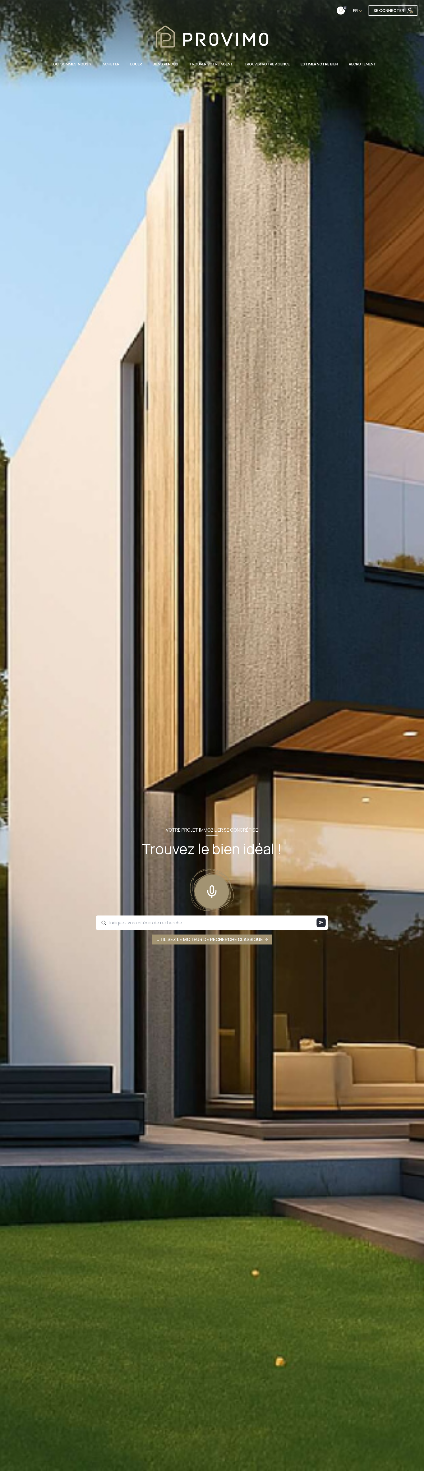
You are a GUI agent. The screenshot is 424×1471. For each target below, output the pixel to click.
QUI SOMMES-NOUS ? (72, 64)
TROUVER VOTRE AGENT (211, 64)
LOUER (136, 64)
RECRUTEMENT (362, 64)
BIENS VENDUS (165, 64)
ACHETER (110, 64)
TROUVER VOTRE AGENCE (267, 64)
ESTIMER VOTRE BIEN (319, 64)
